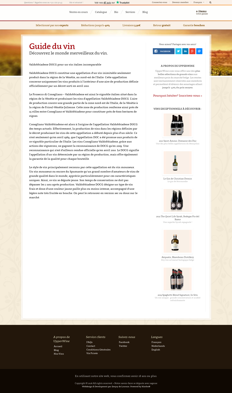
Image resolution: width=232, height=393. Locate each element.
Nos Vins (59, 353)
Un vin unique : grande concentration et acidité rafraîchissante (177, 299)
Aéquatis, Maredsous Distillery (178, 257)
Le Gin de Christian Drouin (177, 178)
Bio (116, 11)
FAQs (89, 342)
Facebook (124, 342)
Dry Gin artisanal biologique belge (177, 260)
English (156, 349)
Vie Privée (92, 353)
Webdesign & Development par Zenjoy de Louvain (105, 386)
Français (199, 2)
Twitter (123, 345)
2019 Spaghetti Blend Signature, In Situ (178, 295)
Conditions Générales (98, 349)
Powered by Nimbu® (140, 386)
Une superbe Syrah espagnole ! (177, 222)
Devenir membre (180, 2)
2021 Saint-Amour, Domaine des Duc (177, 141)
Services (130, 11)
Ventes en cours (78, 11)
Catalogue (101, 11)
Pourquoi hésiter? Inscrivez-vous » (177, 95)
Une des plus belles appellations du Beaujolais (177, 143)
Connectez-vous (159, 2)
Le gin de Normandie (178, 181)
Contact (90, 345)
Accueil (58, 346)
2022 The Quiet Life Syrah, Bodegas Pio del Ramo (177, 218)
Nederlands (158, 345)
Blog (145, 11)
